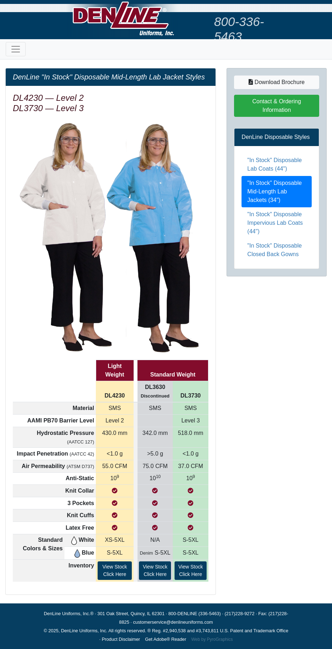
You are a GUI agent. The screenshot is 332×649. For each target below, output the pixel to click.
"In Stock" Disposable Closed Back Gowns (274, 250)
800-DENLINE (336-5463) (194, 613)
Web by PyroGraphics (212, 639)
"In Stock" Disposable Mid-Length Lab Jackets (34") (274, 191)
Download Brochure (277, 82)
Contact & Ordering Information (276, 105)
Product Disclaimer (121, 639)
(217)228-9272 (239, 613)
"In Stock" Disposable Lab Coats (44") (274, 164)
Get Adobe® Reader (165, 639)
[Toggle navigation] (16, 49)
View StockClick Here (115, 570)
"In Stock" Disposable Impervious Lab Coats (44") (275, 222)
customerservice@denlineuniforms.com (173, 622)
